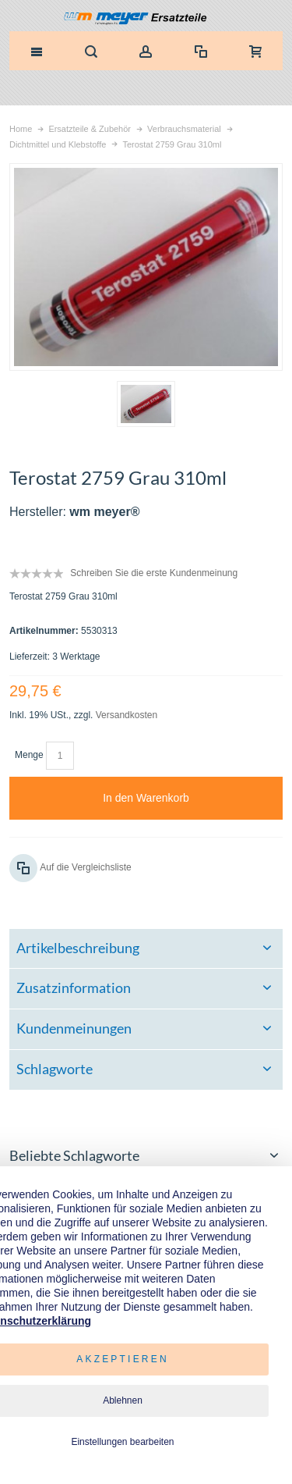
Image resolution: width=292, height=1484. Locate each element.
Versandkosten (126, 715)
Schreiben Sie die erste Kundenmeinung (153, 573)
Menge (29, 754)
